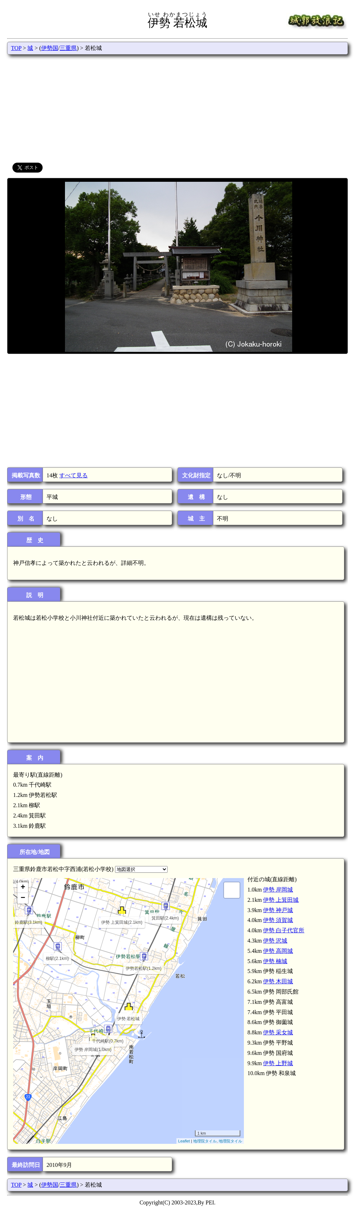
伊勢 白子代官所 (283, 930)
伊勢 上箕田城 (281, 900)
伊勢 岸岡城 (278, 890)
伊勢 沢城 (275, 941)
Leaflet (184, 1141)
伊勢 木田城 (278, 981)
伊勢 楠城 (275, 961)
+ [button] (23, 887)
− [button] (23, 898)
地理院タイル (205, 1141)
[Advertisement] (177, 107)
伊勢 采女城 (278, 1032)
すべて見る (73, 475)
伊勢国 (49, 48)
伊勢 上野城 (278, 1063)
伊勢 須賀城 (278, 920)
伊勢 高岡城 (278, 951)
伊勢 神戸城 (278, 910)
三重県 (68, 48)
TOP (16, 48)
